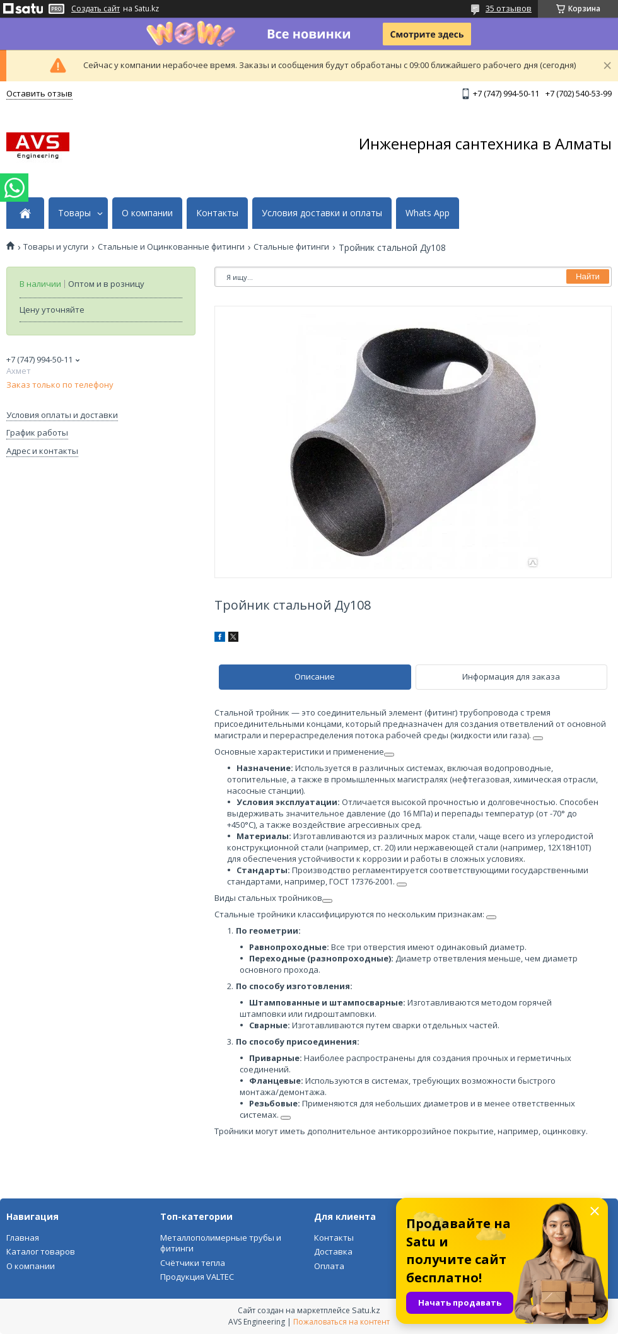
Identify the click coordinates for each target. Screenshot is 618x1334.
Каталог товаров (40, 1251)
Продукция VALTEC (197, 1276)
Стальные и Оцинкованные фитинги (171, 246)
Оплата (329, 1266)
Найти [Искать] (588, 276)
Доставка (333, 1251)
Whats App (427, 213)
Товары (74, 213)
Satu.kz (366, 1310)
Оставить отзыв (39, 93)
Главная (22, 1237)
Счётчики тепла (192, 1262)
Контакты (217, 213)
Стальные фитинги (291, 246)
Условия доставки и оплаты (322, 213)
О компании (147, 213)
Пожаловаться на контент (341, 1321)
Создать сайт (95, 8)
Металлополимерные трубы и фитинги (220, 1243)
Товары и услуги (55, 246)
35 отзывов (509, 8)
